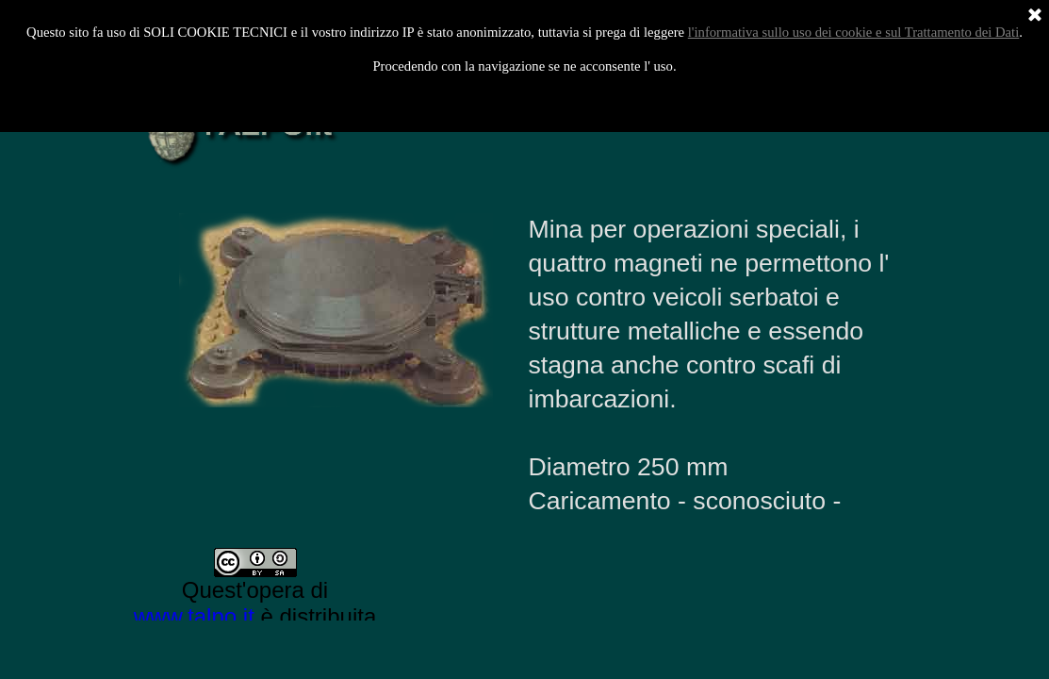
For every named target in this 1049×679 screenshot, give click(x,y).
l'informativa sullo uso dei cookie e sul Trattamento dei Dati (854, 32)
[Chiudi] (1034, 16)
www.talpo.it (194, 616)
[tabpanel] (713, 366)
